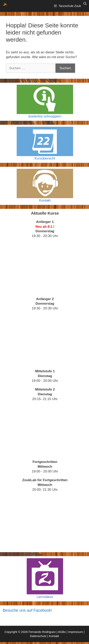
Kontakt (45, 200)
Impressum (75, 631)
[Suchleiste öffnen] (85, 3)
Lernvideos (45, 597)
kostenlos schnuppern (44, 116)
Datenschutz (38, 636)
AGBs (62, 631)
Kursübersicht (45, 158)
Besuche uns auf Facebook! (27, 610)
